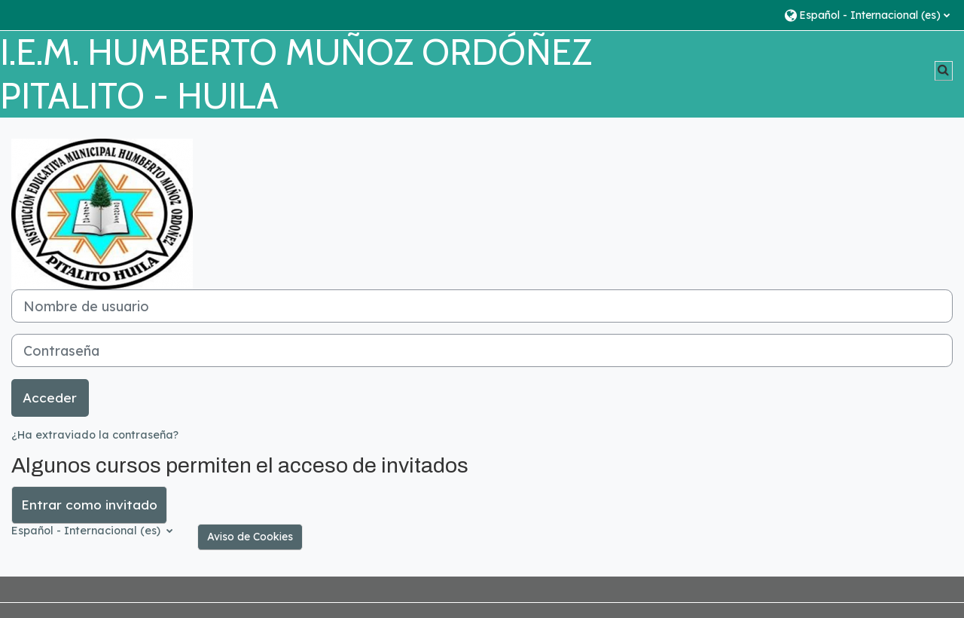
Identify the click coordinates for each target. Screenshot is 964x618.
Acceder (50, 397)
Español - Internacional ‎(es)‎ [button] (87, 530)
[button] (866, 14)
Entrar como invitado (89, 504)
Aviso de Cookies (250, 536)
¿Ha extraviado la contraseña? (94, 435)
